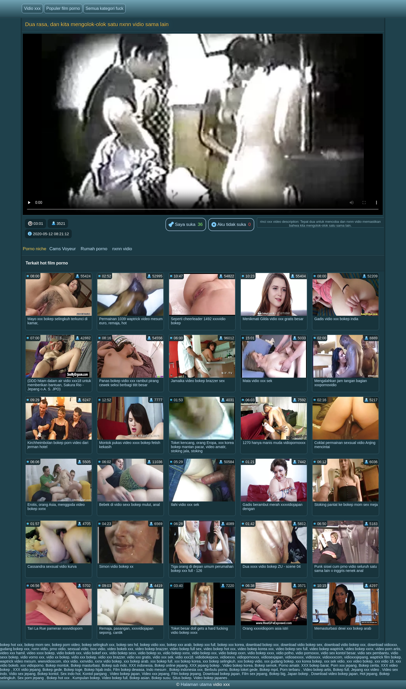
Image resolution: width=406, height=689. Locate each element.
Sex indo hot (70, 674)
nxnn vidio (122, 248)
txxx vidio (97, 649)
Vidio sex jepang (22, 674)
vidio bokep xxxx (261, 653)
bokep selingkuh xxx (98, 645)
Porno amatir (289, 665)
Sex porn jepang (31, 678)
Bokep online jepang (171, 665)
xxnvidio (86, 661)
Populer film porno (63, 8)
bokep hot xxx (11, 645)
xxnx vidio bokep (108, 661)
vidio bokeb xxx (69, 653)
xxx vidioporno (32, 665)
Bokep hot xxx (59, 678)
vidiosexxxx (294, 657)
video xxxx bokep (40, 653)
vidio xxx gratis (139, 657)
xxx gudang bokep (279, 661)
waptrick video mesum (18, 661)
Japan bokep (298, 674)
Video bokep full (114, 678)
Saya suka (182, 225)
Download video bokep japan (334, 674)
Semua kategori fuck (105, 8)
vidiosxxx (313, 657)
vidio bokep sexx (122, 653)
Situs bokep (181, 678)
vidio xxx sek (163, 657)
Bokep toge (73, 670)
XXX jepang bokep (205, 665)
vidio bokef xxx (95, 653)
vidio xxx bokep (83, 657)
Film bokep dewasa (128, 670)
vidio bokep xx (149, 653)
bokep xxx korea (231, 645)
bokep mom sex (37, 645)
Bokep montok (57, 665)
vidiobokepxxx (206, 657)
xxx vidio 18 (384, 661)
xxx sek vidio (334, 661)
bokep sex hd (127, 645)
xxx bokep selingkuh (219, 661)
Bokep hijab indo (97, 670)
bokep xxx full (204, 645)
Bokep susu (160, 678)
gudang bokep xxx (15, 649)
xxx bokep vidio (249, 661)
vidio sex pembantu (373, 653)
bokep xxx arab (179, 645)
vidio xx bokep (57, 657)
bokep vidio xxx (152, 645)
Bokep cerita (369, 665)
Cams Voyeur (62, 248)
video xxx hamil (12, 653)
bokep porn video (66, 645)
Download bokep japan (221, 674)
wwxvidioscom (49, 661)
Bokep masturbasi (85, 665)
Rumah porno (94, 248)
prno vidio (58, 649)
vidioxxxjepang (356, 657)
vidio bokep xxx (204, 653)
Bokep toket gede (243, 670)
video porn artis (387, 649)
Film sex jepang (254, 674)
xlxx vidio (70, 661)
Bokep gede (52, 670)
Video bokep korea (237, 665)
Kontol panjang (95, 674)
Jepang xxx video (365, 670)
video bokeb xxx (120, 649)
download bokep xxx (262, 645)
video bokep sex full (292, 649)
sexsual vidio (78, 649)
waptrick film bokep (385, 657)
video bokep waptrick (326, 649)
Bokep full (341, 670)
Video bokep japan (125, 674)
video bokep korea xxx (256, 649)
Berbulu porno (216, 670)
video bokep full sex (185, 649)
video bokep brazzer (151, 649)
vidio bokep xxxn (232, 653)
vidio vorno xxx (32, 657)
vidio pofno (285, 653)
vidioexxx (227, 657)
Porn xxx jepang (344, 665)
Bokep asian (139, 678)
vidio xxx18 (184, 657)
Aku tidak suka (228, 225)
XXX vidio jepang (27, 670)
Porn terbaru (290, 670)
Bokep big (277, 674)
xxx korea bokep (309, 661)
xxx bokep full (161, 661)
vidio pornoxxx (307, 653)
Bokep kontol (48, 674)
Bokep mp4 (269, 670)
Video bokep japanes (210, 678)
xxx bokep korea (187, 661)
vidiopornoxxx (248, 657)
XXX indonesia (141, 665)
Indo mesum (156, 670)
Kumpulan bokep (86, 678)
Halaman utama (196, 684)
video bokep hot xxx (220, 649)
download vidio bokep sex (301, 645)
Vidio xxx (32, 8)
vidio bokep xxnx (176, 653)
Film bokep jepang (186, 674)
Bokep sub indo (114, 665)
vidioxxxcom (332, 657)
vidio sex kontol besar (338, 653)
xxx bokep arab (136, 661)
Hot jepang (368, 674)
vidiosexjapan (272, 657)
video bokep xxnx (359, 649)
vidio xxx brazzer (111, 657)
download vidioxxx (382, 645)
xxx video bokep (360, 661)
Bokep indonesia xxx (185, 670)
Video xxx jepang (155, 674)
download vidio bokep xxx (345, 645)
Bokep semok (266, 665)
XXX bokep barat (315, 665)
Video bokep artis (317, 670)
